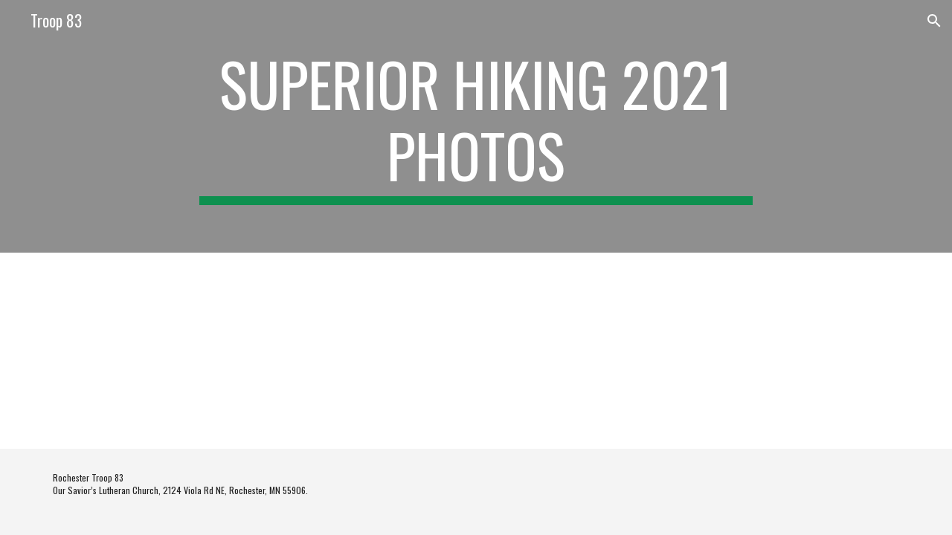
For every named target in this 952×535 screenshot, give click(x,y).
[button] (934, 21)
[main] (476, 126)
